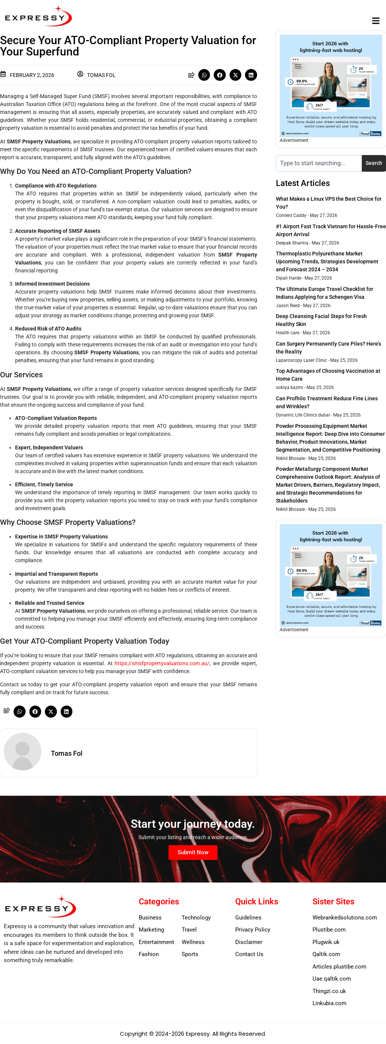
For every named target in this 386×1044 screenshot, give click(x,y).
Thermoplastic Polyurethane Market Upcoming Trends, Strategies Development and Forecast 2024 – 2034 (327, 261)
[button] (376, 21)
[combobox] (319, 163)
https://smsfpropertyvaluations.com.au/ (162, 663)
